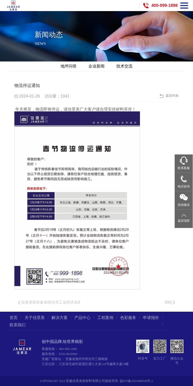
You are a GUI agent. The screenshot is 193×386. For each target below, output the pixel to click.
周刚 (168, 302)
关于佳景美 (35, 318)
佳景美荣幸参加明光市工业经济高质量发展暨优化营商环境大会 (74, 302)
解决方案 (60, 318)
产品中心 (82, 318)
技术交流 (124, 66)
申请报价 (151, 318)
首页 (14, 318)
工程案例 (105, 318)
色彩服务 (128, 318)
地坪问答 (69, 66)
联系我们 (18, 325)
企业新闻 (96, 66)
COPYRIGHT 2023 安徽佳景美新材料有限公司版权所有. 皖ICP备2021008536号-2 (96, 381)
